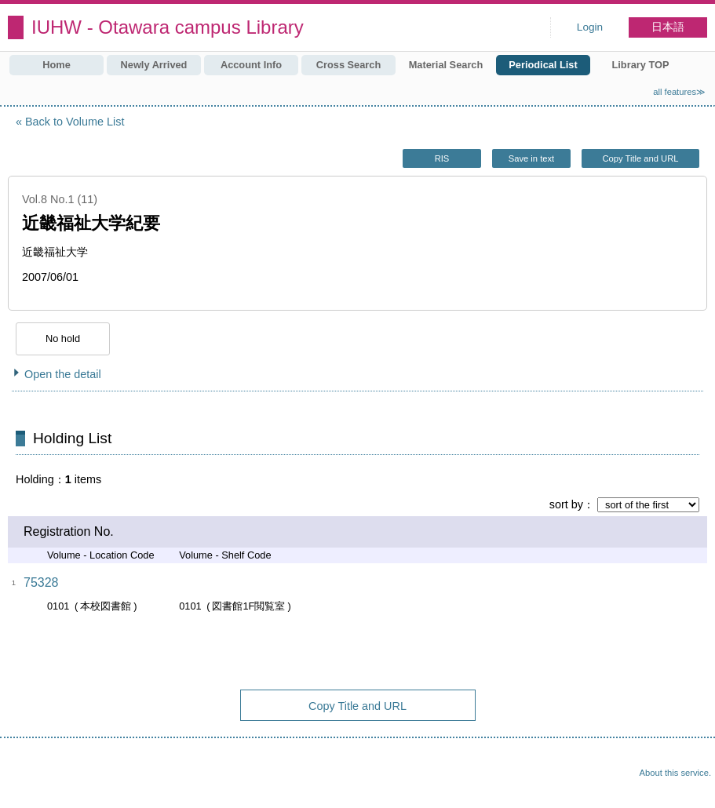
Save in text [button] (531, 158)
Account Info (251, 65)
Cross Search (348, 65)
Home (56, 65)
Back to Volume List (74, 121)
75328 (41, 582)
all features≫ (679, 91)
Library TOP (640, 65)
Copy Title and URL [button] (640, 158)
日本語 (667, 27)
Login (590, 27)
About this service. (675, 772)
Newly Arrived (154, 65)
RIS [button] (442, 158)
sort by (566, 504)
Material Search (446, 65)
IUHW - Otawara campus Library (167, 27)
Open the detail (62, 374)
